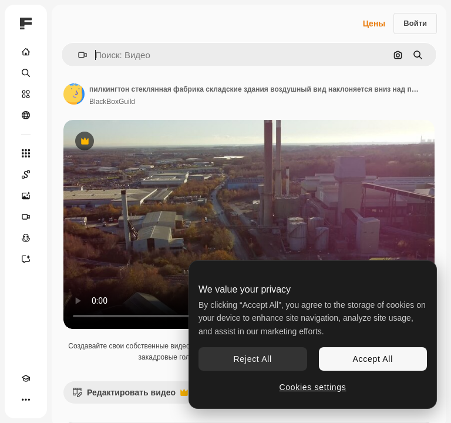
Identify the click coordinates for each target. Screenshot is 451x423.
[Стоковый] (25, 94)
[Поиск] (25, 72)
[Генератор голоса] (25, 238)
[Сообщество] (25, 115)
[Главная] (25, 51)
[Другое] (25, 399)
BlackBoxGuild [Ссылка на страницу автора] (112, 102)
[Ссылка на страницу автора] (74, 94)
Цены (374, 23)
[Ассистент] (25, 259)
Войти (415, 23)
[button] (78, 55)
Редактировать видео (130, 396)
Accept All (373, 359)
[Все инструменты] (25, 153)
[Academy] (25, 378)
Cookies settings (313, 387)
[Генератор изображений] (25, 195)
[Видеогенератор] (25, 216)
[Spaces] (25, 174)
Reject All (253, 359)
